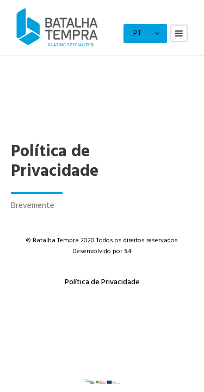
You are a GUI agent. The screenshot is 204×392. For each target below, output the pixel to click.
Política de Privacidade (102, 282)
